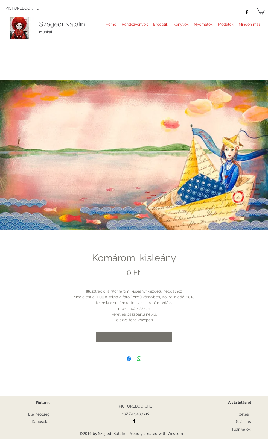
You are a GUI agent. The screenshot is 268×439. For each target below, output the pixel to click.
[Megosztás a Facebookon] (129, 358)
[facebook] (246, 12)
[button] (261, 11)
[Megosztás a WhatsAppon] (139, 358)
